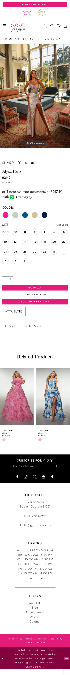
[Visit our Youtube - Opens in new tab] (43, 482)
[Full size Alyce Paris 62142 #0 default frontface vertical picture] (35, 96)
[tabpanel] (35, 96)
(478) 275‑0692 (35, 521)
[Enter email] (35, 471)
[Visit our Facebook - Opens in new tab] (17, 482)
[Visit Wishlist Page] (59, 25)
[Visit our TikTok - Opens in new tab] (52, 482)
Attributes (14, 316)
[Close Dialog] (3, 664)
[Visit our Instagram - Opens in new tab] (25, 482)
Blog (35, 613)
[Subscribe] (60, 471)
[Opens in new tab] (42, 12)
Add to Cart (35, 289)
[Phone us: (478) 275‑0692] (46, 25)
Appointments (35, 618)
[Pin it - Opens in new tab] (26, 162)
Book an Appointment (35, 305)
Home (8, 39)
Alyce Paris (27, 39)
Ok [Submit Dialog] (66, 663)
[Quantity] (7, 279)
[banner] (17, 26)
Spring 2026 (50, 39)
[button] (4, 25)
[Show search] (52, 25)
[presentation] (17, 401)
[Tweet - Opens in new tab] (19, 162)
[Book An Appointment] (35, 4)
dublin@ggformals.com (35, 531)
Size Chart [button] (61, 225)
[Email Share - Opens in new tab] (32, 163)
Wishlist (35, 622)
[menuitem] (4, 25)
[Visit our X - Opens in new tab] (35, 482)
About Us (35, 608)
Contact (35, 627)
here (41, 672)
